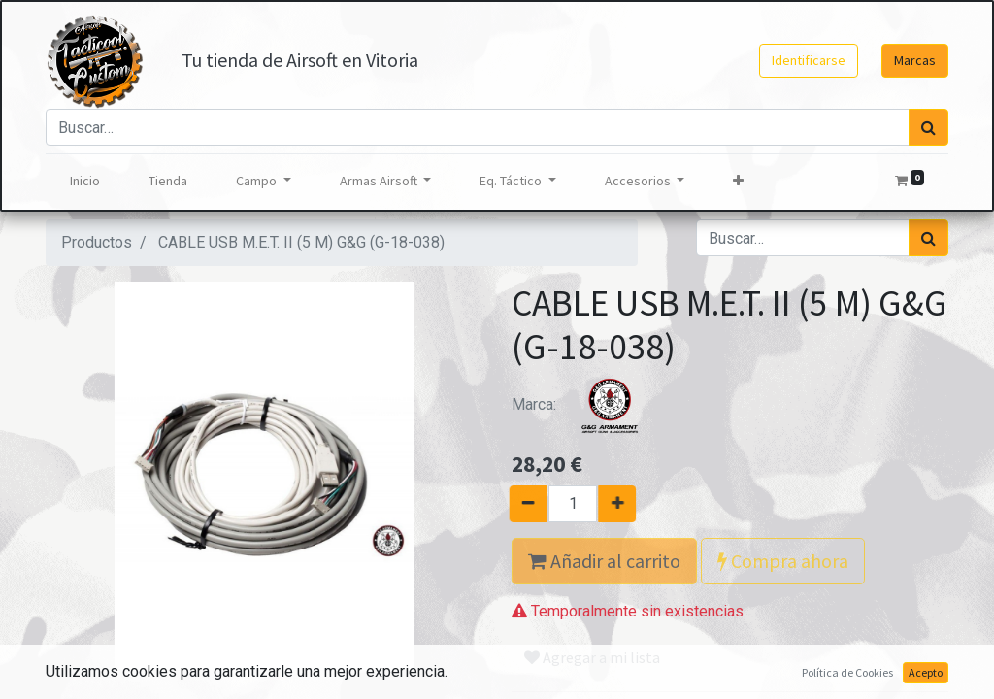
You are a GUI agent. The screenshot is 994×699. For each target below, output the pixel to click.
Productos (96, 242)
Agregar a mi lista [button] (592, 657)
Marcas (915, 60)
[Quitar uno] (518, 503)
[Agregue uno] (627, 503)
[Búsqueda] (928, 127)
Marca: (584, 404)
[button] (738, 181)
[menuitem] (85, 181)
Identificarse (808, 60)
